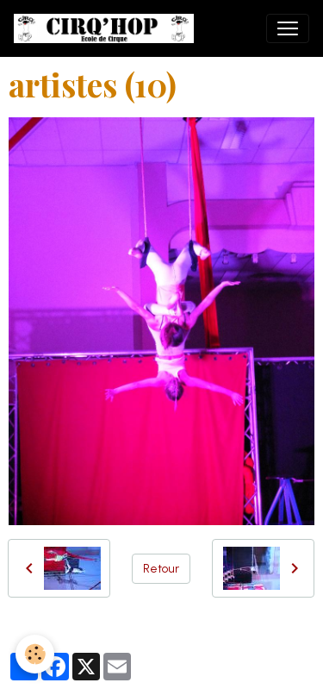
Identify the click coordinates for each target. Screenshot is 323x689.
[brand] (107, 28)
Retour (161, 568)
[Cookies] (35, 654)
